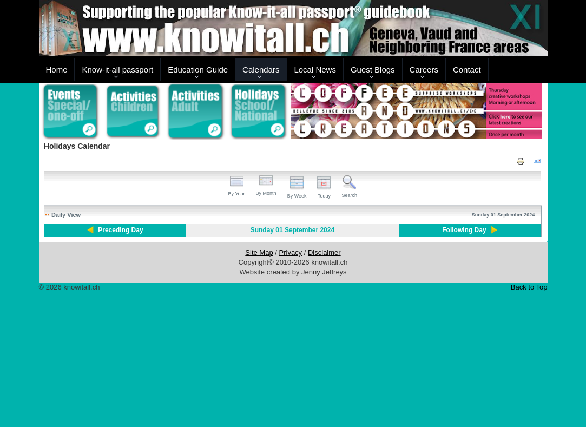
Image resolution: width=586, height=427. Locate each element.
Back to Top (529, 287)
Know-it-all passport (117, 69)
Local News (315, 69)
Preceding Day (120, 230)
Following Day (464, 230)
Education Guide (198, 69)
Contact (467, 69)
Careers (424, 69)
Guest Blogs (373, 69)
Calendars (260, 69)
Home (56, 69)
